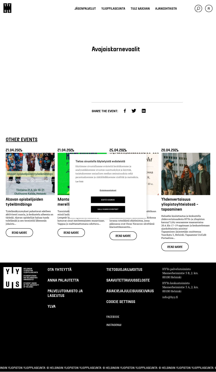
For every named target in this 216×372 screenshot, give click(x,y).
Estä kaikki (125, 195)
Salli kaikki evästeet (108, 204)
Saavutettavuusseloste (128, 280)
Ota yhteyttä (60, 269)
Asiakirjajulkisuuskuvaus (130, 291)
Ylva (52, 306)
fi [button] (209, 8)
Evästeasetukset (90, 195)
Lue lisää (79, 186)
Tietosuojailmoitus (124, 269)
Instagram (113, 325)
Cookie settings (120, 301)
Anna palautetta (63, 280)
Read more (19, 232)
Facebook (112, 317)
